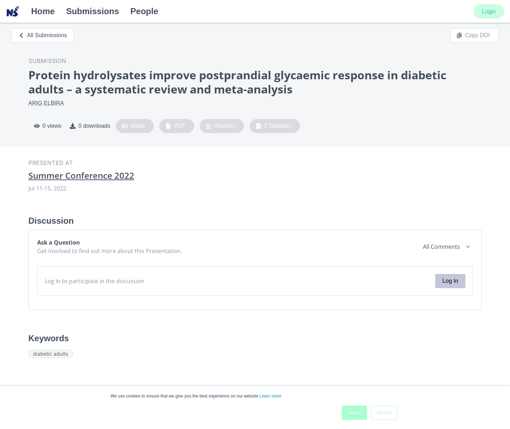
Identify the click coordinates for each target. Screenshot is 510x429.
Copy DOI (473, 35)
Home (43, 11)
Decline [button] (384, 412)
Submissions (92, 11)
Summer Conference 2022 (81, 175)
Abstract (220, 126)
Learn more (270, 396)
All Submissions (42, 35)
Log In (450, 281)
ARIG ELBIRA (46, 103)
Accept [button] (354, 412)
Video (133, 126)
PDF (175, 126)
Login (489, 11)
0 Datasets (273, 126)
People (144, 11)
